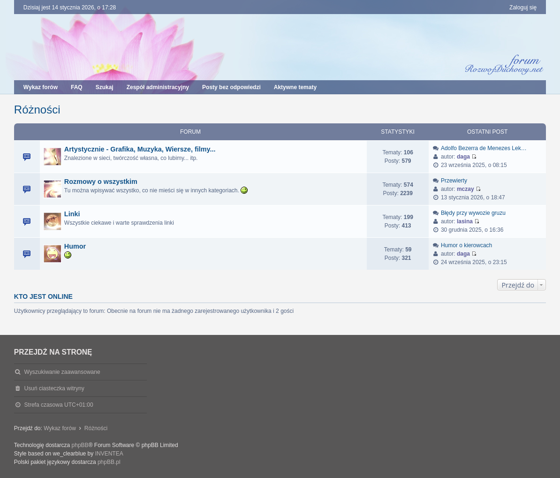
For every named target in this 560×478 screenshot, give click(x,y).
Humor (75, 246)
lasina (465, 221)
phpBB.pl (109, 462)
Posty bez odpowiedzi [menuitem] (231, 87)
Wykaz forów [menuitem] (40, 87)
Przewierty (454, 180)
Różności (37, 109)
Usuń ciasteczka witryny (54, 388)
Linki (72, 214)
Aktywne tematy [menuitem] (295, 87)
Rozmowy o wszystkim (100, 181)
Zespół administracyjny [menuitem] (158, 87)
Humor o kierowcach (466, 245)
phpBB (80, 445)
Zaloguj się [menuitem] (523, 7)
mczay (465, 189)
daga (463, 156)
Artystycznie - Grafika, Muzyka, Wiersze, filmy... (140, 149)
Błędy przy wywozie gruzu (473, 213)
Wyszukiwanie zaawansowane (62, 372)
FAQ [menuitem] (77, 87)
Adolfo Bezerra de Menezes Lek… (484, 148)
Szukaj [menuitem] (105, 87)
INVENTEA (109, 453)
